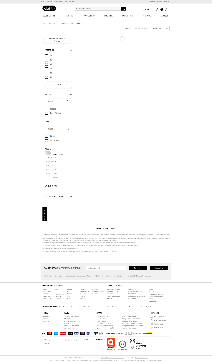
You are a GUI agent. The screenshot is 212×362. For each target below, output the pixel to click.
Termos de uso (70, 328)
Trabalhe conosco (104, 323)
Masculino (159, 268)
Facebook (46, 317)
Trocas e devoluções (72, 321)
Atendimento (69, 319)
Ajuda (151, 290)
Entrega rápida (160, 320)
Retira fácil (158, 328)
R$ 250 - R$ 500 (51, 170)
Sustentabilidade (129, 317)
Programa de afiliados (131, 319)
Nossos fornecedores (105, 326)
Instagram (46, 321)
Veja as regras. (81, 276)
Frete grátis (159, 317)
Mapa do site (69, 323)
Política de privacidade (131, 321)
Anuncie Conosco (129, 328)
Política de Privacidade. (142, 276)
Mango (57, 292)
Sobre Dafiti (101, 319)
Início (44, 23)
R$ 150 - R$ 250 (51, 166)
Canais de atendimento (159, 2)
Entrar (147, 9)
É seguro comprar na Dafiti (132, 326)
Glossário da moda (71, 326)
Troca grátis (159, 324)
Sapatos (79, 23)
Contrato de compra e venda (133, 323)
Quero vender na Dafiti (105, 328)
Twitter (45, 319)
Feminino (52, 23)
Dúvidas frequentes (71, 317)
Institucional (101, 321)
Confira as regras (141, 358)
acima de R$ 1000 (52, 178)
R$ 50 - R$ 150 (51, 162)
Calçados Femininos (66, 23)
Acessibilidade (102, 317)
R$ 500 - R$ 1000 (51, 174)
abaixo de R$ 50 (51, 158)
